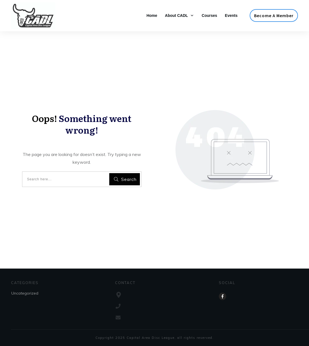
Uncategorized (24, 293)
